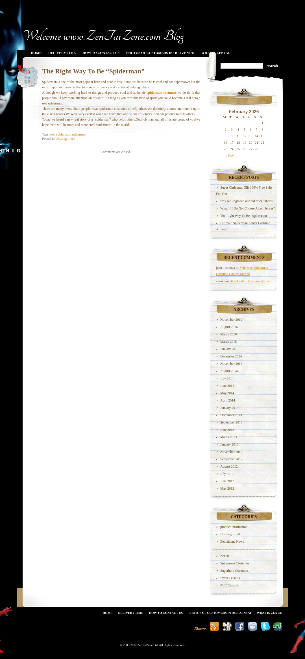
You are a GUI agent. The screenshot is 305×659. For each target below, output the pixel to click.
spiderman (79, 134)
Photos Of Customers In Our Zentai (160, 53)
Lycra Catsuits (230, 578)
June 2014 (227, 386)
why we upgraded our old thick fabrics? (247, 201)
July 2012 (227, 474)
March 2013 (228, 437)
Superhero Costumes (234, 571)
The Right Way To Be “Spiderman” (93, 71)
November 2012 (231, 452)
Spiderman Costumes (234, 563)
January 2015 (229, 349)
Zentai (224, 556)
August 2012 (229, 466)
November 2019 (231, 320)
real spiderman (60, 134)
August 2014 (229, 371)
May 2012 (227, 488)
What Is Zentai (215, 53)
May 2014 (227, 393)
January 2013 (229, 444)
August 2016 (229, 327)
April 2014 (227, 400)
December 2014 (231, 356)
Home (36, 53)
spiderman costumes (162, 93)
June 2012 (227, 481)
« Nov (229, 156)
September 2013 (231, 422)
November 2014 (231, 364)
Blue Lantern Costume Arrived (250, 281)
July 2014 (227, 378)
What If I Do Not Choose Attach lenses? (247, 208)
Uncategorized (65, 139)
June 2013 (227, 430)
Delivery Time (62, 53)
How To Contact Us (100, 53)
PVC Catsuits (229, 585)
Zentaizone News (232, 542)
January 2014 (229, 408)
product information (233, 527)
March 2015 (228, 342)
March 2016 (228, 334)
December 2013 (231, 415)
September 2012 (231, 459)
